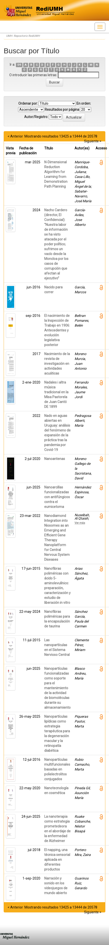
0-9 (19, 64)
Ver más (80, 522)
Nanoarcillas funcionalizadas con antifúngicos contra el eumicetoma (57, 497)
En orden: (83, 103)
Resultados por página (62, 109)
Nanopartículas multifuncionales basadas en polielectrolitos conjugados (57, 769)
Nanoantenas (54, 459)
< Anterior (15, 136)
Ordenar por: (28, 103)
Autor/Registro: (36, 117)
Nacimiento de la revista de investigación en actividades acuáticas (57, 363)
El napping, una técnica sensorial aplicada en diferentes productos (57, 859)
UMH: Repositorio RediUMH (23, 35)
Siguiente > (92, 141)
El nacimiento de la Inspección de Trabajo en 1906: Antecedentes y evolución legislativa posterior (57, 330)
